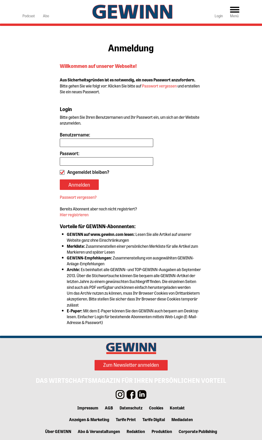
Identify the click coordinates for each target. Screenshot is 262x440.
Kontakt (177, 408)
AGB (109, 408)
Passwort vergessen (159, 86)
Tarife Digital (153, 419)
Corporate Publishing (198, 431)
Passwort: (106, 158)
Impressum (87, 408)
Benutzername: (106, 139)
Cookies (156, 408)
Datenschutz (131, 408)
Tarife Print (126, 419)
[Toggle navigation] (234, 11)
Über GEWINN (58, 431)
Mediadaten (182, 419)
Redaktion (136, 431)
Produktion (162, 431)
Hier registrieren (74, 214)
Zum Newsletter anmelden (131, 364)
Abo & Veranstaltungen (99, 431)
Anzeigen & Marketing (89, 419)
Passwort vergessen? (78, 197)
